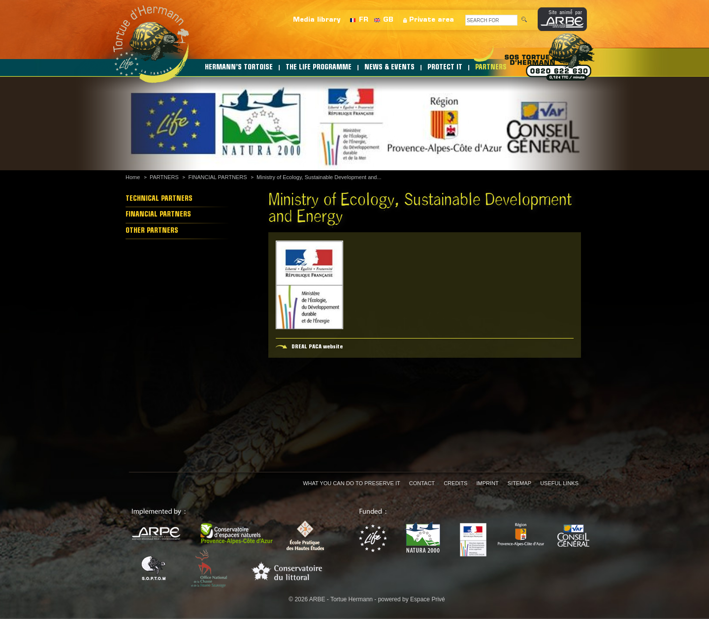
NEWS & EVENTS (389, 67)
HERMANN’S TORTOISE (239, 67)
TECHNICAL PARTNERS (159, 199)
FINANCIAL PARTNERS (217, 177)
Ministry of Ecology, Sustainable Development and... (319, 177)
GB (388, 20)
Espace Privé (427, 599)
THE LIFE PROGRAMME (319, 67)
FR (363, 20)
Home (133, 177)
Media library (316, 20)
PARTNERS (491, 67)
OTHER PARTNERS (152, 231)
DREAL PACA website (317, 347)
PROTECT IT (444, 67)
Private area (431, 20)
